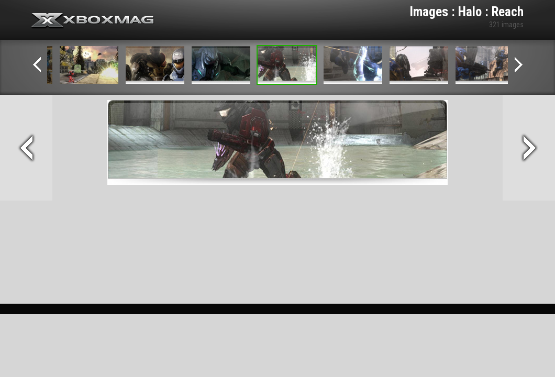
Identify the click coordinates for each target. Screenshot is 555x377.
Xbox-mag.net (92, 21)
